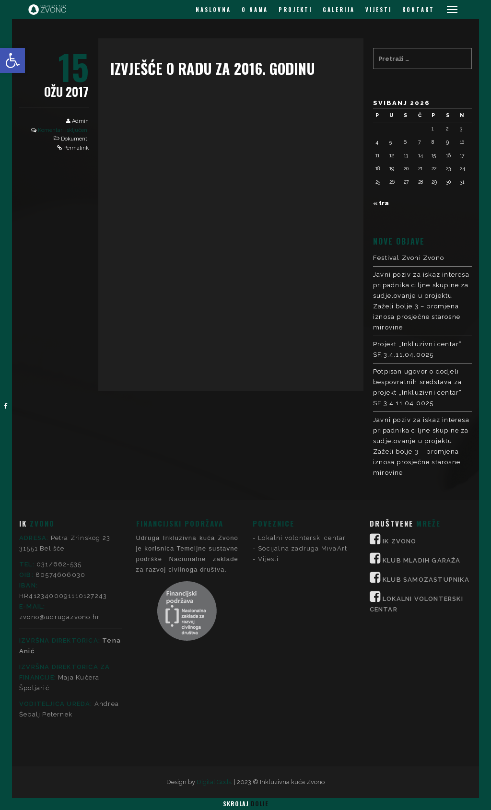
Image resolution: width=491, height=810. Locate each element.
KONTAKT (418, 9)
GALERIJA (339, 9)
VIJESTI (378, 9)
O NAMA (255, 9)
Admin (80, 121)
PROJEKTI (295, 9)
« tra (381, 203)
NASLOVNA (213, 9)
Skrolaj (245, 803)
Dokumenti (75, 139)
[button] (12, 60)
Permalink (76, 148)
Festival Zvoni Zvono (408, 257)
